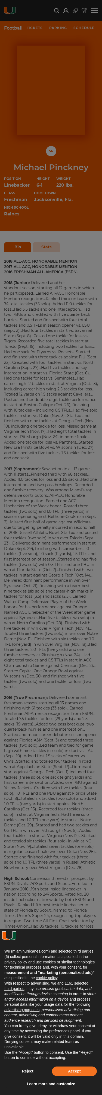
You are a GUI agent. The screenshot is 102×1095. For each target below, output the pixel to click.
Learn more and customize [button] (51, 1084)
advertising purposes (21, 1010)
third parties (14, 988)
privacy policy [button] (15, 962)
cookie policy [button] (46, 978)
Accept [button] (74, 1071)
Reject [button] (27, 1071)
